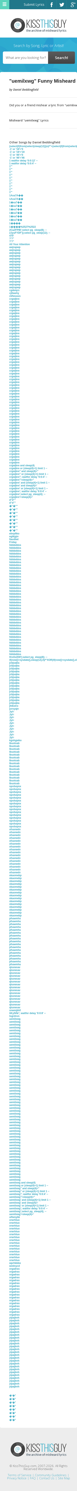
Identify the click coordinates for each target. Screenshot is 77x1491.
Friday (13, 542)
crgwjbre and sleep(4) (21, 465)
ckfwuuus (15, 296)
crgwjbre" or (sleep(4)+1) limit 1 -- (28, 474)
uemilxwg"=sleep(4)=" (22, 1197)
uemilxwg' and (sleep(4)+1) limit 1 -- (30, 1199)
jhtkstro (13, 705)
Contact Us (46, 1478)
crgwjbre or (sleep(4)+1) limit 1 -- (28, 468)
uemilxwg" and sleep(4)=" (24, 1188)
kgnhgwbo (15, 740)
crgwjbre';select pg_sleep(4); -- (27, 494)
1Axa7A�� (16, 195)
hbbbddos (15, 545)
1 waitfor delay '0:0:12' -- (23, 160)
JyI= (11, 711)
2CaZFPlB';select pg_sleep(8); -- (28, 230)
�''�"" (13, 506)
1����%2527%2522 (22, 226)
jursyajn (14, 708)
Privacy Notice (16, 1478)
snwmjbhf (15, 1010)
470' (11, 235)
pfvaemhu (15, 918)
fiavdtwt (13, 539)
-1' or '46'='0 (16, 154)
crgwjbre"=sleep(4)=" (21, 479)
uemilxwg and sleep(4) (22, 1182)
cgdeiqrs (14, 290)
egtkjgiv (13, 536)
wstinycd (14, 1266)
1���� (15, 223)
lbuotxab (14, 743)
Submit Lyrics (34, 4)
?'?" (11, 238)
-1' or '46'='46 (16, 157)
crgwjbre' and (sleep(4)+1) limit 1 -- (29, 482)
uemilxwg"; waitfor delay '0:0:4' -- (28, 1194)
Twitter (61, 6)
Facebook (51, 6)
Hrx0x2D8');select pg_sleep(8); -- (28, 657)
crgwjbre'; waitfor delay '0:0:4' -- (28, 491)
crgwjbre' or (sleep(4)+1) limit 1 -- (28, 488)
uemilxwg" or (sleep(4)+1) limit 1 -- (29, 1191)
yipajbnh (14, 1317)
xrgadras (14, 1268)
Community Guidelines (51, 1475)
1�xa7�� (15, 202)
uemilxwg (15, 1019)
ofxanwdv (15, 829)
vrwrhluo (14, 1220)
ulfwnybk (14, 1217)
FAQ (33, 1478)
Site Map (64, 1478)
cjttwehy (14, 293)
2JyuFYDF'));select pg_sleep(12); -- (29, 232)
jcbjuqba (14, 662)
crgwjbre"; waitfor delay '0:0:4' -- (28, 477)
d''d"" (12, 500)
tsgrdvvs (14, 1016)
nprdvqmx (15, 786)
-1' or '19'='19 (16, 152)
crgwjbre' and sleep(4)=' (23, 485)
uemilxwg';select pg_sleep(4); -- (27, 1211)
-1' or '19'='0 (16, 149)
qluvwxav (14, 967)
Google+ (72, 6)
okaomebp (15, 875)
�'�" (12, 1395)
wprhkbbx (15, 1263)
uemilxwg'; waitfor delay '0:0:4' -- (28, 1208)
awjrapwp (15, 247)
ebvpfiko (14, 533)
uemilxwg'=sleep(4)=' (21, 1214)
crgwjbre (14, 298)
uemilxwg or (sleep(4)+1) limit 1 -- (28, 1185)
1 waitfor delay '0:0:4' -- (22, 163)
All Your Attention (19, 244)
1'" (10, 166)
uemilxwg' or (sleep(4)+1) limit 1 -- (29, 1205)
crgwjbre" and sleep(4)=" (23, 471)
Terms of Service (19, 1475)
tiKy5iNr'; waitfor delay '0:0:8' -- (27, 1013)
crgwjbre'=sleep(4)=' (21, 497)
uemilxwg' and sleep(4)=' (23, 1202)
